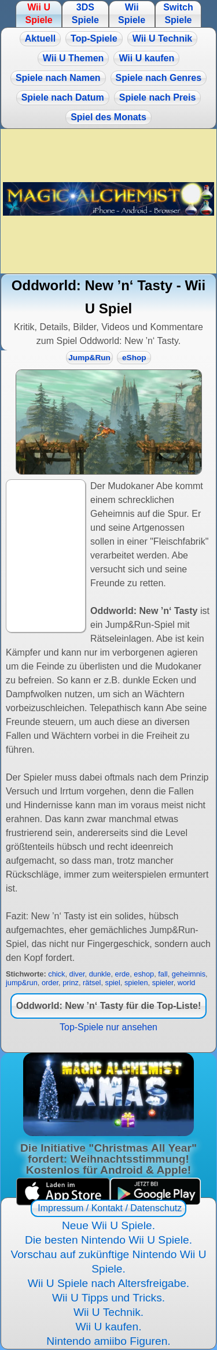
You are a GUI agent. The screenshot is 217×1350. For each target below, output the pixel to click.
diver (77, 974)
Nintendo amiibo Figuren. (108, 1341)
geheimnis (188, 974)
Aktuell (40, 38)
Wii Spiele (131, 13)
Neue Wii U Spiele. (108, 1225)
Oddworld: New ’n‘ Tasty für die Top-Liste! (108, 1006)
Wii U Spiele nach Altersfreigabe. (108, 1283)
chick (56, 974)
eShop (134, 357)
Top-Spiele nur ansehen (108, 1027)
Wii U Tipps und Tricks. (108, 1298)
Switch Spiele (178, 13)
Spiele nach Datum (62, 97)
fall (162, 974)
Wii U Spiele (38, 13)
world (187, 982)
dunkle (100, 974)
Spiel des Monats (108, 117)
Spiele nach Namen (58, 78)
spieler (163, 982)
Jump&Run (89, 357)
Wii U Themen (73, 58)
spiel (112, 982)
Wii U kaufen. (108, 1327)
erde (122, 974)
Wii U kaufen (146, 58)
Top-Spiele (94, 38)
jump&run (22, 982)
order (50, 982)
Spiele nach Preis (157, 97)
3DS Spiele (85, 13)
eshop (144, 974)
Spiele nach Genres (159, 78)
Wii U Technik (163, 38)
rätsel (92, 982)
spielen (136, 982)
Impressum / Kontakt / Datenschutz (108, 1208)
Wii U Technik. (108, 1312)
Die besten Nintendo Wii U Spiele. (108, 1240)
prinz (70, 982)
